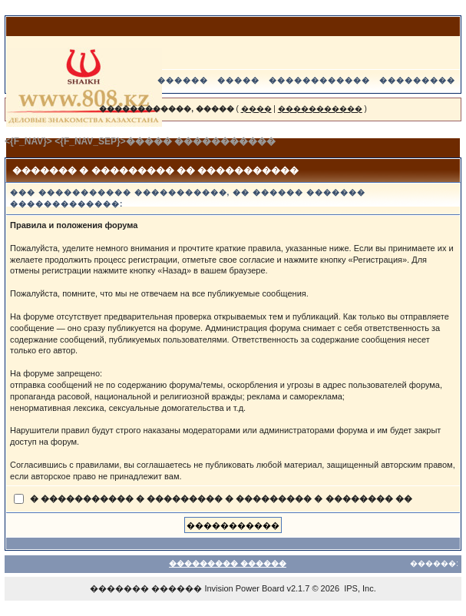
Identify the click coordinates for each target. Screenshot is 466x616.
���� (256, 108)
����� (238, 80)
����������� (320, 108)
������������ (319, 80)
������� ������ (146, 588)
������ (182, 80)
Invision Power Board (244, 588)
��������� (417, 80)
